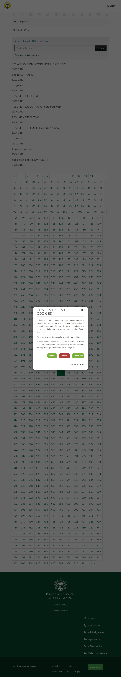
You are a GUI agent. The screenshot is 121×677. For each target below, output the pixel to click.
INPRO (81, 364)
